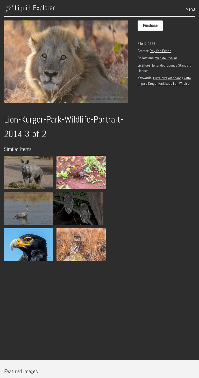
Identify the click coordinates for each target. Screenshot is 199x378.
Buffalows (160, 78)
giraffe (186, 78)
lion (175, 83)
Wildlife (184, 83)
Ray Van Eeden (160, 50)
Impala (142, 83)
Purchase (150, 25)
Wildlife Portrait (166, 58)
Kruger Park (156, 83)
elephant (174, 78)
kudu (168, 83)
